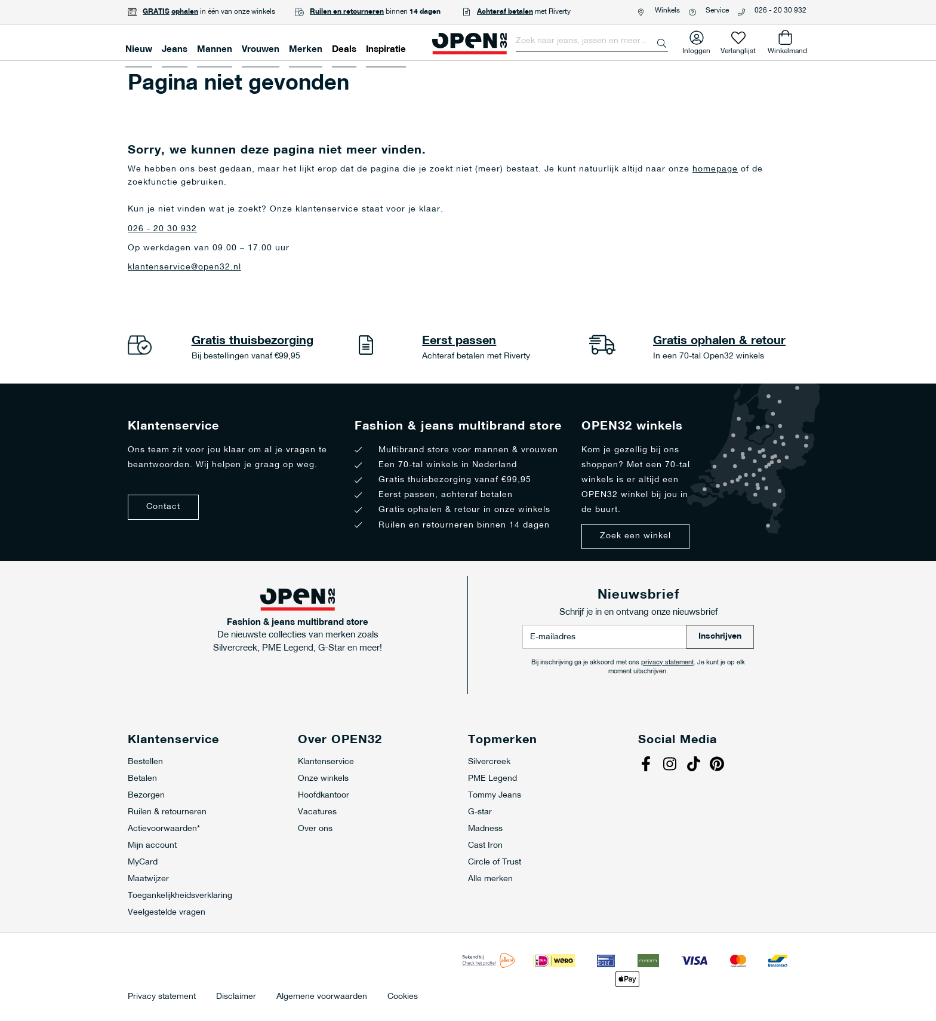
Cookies (402, 997)
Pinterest (719, 765)
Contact (163, 506)
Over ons (315, 828)
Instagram (671, 765)
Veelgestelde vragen (166, 912)
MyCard (143, 862)
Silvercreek (489, 762)
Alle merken (490, 879)
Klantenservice (326, 762)
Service (717, 10)
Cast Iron (485, 845)
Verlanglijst (738, 49)
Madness (485, 828)
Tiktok (695, 765)
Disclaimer (236, 997)
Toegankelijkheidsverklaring (180, 895)
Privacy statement (162, 997)
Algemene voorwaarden (321, 997)
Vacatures (317, 812)
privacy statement (667, 663)
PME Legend (492, 778)
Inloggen (696, 49)
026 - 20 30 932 (780, 10)
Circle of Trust (494, 862)
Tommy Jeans (494, 795)
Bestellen (145, 762)
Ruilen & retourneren (167, 812)
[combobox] (592, 41)
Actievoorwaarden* (164, 828)
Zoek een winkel (635, 536)
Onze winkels (323, 778)
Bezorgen (146, 795)
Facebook (647, 765)
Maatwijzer (148, 879)
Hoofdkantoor (323, 795)
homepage (715, 169)
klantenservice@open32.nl (184, 267)
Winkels (667, 10)
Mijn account (152, 845)
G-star (480, 812)
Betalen (142, 778)
